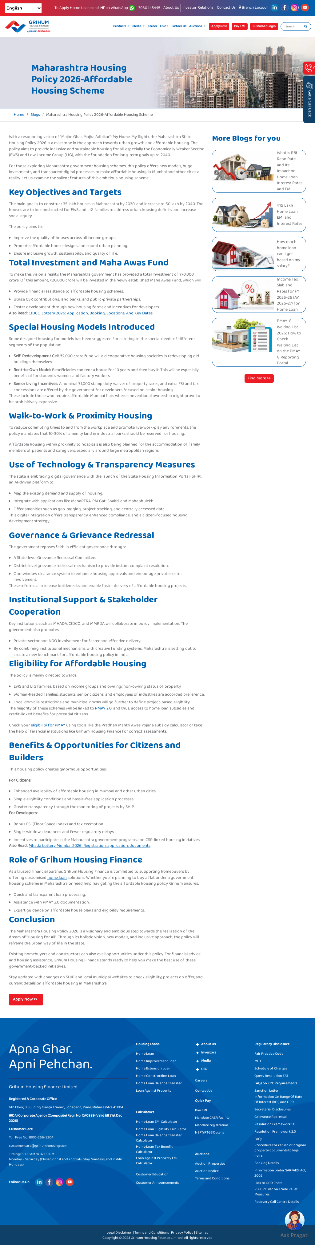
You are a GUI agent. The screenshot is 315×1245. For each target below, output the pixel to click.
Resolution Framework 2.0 (275, 1131)
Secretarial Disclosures (272, 1109)
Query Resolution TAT (271, 1075)
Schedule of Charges (270, 1068)
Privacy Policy (182, 1232)
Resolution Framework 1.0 (274, 1124)
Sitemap (202, 1232)
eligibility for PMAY (48, 725)
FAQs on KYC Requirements (275, 1083)
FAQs (258, 1139)
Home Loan (145, 1053)
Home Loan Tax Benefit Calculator (154, 1149)
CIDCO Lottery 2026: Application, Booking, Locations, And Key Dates (91, 313)
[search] (305, 26)
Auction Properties (210, 1163)
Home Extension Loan (153, 1068)
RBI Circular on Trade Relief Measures (276, 1191)
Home (19, 115)
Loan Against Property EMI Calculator (156, 1160)
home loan (57, 877)
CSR (162, 26)
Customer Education (152, 1174)
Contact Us (226, 7)
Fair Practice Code (268, 1053)
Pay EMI (201, 1110)
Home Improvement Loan (156, 1061)
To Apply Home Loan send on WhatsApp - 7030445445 (107, 8)
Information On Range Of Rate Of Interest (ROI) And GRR (278, 1099)
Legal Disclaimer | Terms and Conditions (137, 1232)
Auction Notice (207, 1171)
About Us (171, 7)
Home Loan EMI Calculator (156, 1121)
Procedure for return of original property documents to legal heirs (280, 1150)
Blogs (35, 115)
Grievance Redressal (270, 1116)
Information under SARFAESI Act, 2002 (280, 1173)
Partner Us (178, 26)
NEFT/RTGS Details (209, 1132)
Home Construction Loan (156, 1075)
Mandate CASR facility (212, 1117)
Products (120, 26)
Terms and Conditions (212, 1178)
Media (137, 26)
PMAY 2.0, (104, 708)
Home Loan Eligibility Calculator (161, 1129)
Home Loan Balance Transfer (159, 1083)
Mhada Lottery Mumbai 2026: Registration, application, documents (89, 845)
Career (152, 26)
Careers (201, 1080)
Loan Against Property (153, 1090)
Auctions (196, 26)
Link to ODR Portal (268, 1183)
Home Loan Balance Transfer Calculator (159, 1138)
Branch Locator (253, 7)
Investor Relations (197, 7)
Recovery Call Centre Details (276, 1201)
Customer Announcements (157, 1182)
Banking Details (266, 1163)
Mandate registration (211, 1125)
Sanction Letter (266, 1090)
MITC (258, 1061)
